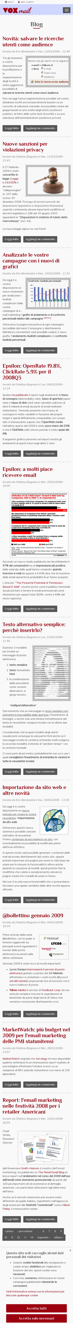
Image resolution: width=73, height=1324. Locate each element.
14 (32, 1237)
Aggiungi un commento (40, 128)
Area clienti (26, 2)
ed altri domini (18, 981)
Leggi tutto (13, 128)
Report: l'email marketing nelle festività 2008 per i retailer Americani (32, 1106)
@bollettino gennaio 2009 (33, 915)
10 (6, 1237)
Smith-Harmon (30, 1168)
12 (18, 1237)
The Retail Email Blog (51, 1172)
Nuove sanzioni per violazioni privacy (25, 147)
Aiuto (9, 2)
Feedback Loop (50, 990)
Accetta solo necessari (36, 1318)
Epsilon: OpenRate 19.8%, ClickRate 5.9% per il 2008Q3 (32, 372)
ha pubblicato (20, 395)
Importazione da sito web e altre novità (34, 790)
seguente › (43, 1237)
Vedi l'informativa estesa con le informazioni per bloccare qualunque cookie (35, 1293)
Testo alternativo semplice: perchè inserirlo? (34, 627)
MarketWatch (11, 1058)
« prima (9, 1231)
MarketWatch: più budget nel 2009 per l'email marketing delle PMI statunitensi (36, 1035)
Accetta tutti (36, 1308)
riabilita (17, 990)
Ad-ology (41, 1058)
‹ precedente (24, 1231)
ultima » (58, 1237)
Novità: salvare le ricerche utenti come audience (33, 41)
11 (12, 1237)
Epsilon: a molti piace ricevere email (28, 472)
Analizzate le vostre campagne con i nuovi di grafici (31, 261)
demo (47, 317)
